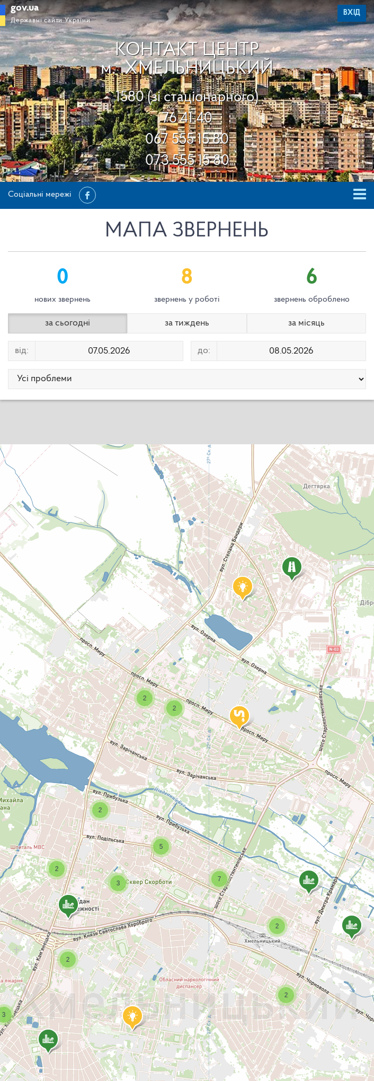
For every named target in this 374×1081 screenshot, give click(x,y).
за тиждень (187, 323)
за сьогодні (67, 323)
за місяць (306, 323)
